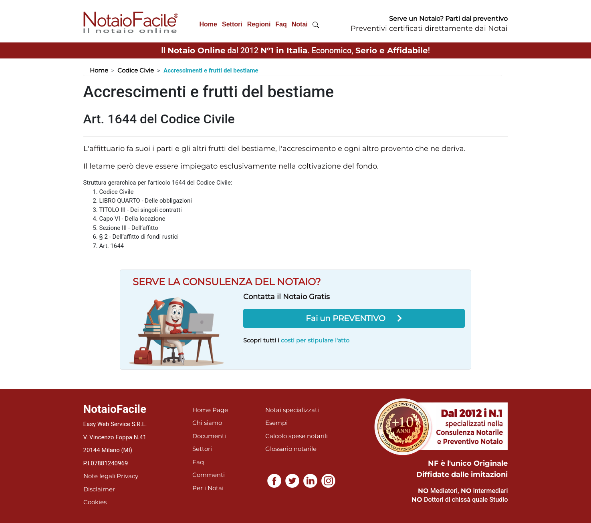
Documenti (209, 436)
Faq (280, 24)
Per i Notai (208, 488)
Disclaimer (99, 489)
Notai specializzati (292, 410)
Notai (300, 24)
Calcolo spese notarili (296, 436)
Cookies (95, 502)
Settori (232, 24)
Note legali (99, 476)
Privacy (127, 476)
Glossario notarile (291, 449)
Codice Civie (135, 70)
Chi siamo (207, 422)
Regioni (259, 24)
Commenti (208, 475)
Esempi (276, 422)
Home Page (210, 410)
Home (208, 24)
